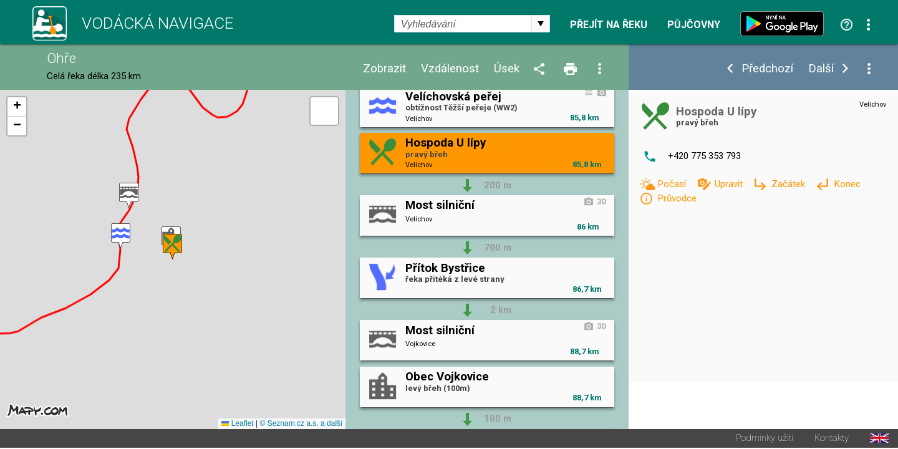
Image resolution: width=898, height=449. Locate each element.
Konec (847, 184)
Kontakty (831, 439)
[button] (120, 236)
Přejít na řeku (608, 25)
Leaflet (237, 424)
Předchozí (767, 69)
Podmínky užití (764, 439)
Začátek (789, 184)
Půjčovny (693, 25)
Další (821, 69)
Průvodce (677, 198)
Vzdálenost (450, 69)
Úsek (506, 69)
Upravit (730, 184)
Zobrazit (384, 69)
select (540, 24)
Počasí (672, 184)
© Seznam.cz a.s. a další (300, 424)
